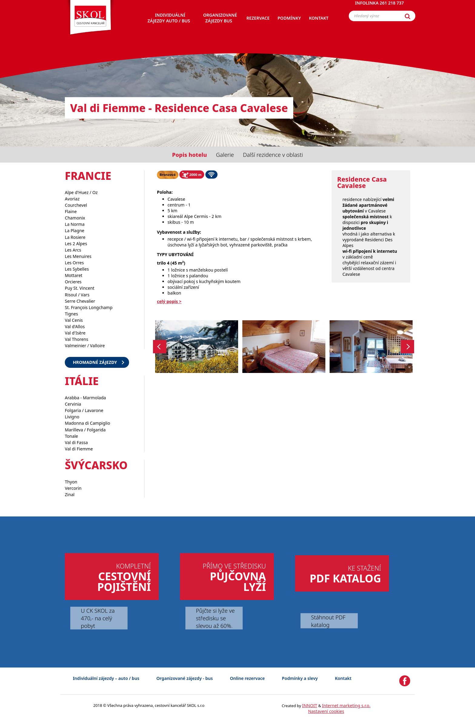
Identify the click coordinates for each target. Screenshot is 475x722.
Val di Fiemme (79, 449)
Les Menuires (78, 256)
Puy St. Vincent (80, 288)
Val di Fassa (76, 442)
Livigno (72, 417)
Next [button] (407, 346)
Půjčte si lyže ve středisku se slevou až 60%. (215, 618)
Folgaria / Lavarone (84, 410)
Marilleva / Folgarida (85, 430)
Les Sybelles (77, 269)
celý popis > (169, 301)
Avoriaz (72, 199)
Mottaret (73, 275)
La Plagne (74, 230)
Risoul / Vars (77, 295)
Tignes (71, 314)
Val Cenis (74, 320)
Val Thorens (76, 339)
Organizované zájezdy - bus (184, 678)
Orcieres (73, 282)
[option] (196, 346)
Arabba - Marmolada (85, 398)
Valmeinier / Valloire (85, 345)
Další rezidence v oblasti (273, 154)
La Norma (75, 224)
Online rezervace (247, 678)
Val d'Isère (75, 333)
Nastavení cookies (326, 711)
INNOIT (309, 705)
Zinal (70, 494)
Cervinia (73, 404)
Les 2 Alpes (76, 243)
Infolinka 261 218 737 (379, 7)
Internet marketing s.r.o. (346, 705)
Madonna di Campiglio (87, 423)
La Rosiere (75, 237)
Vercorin (73, 488)
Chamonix (75, 218)
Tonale (71, 436)
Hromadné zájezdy (95, 362)
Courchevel (76, 205)
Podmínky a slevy (300, 678)
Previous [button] (159, 346)
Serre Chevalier (80, 301)
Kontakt (343, 678)
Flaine (71, 211)
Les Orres (74, 262)
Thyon (71, 482)
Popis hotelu (189, 154)
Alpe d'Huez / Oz (81, 192)
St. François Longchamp (88, 307)
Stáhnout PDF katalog (328, 620)
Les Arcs (73, 250)
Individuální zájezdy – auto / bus (106, 678)
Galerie (225, 154)
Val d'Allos (75, 326)
